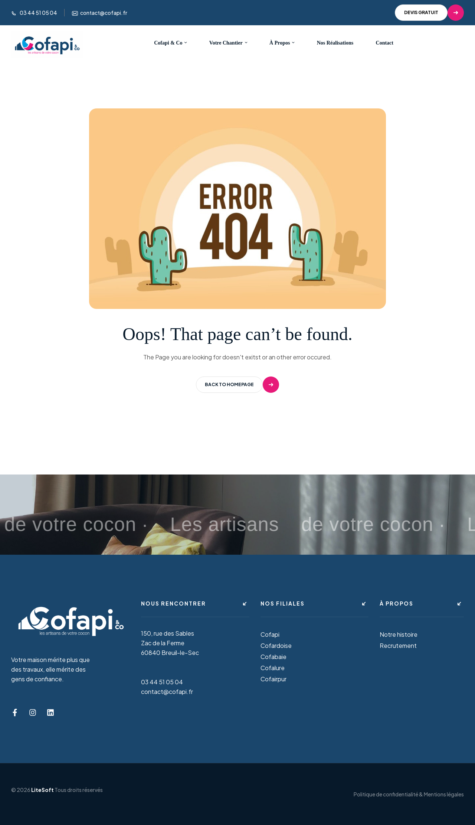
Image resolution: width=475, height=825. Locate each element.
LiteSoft (42, 789)
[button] (429, 12)
